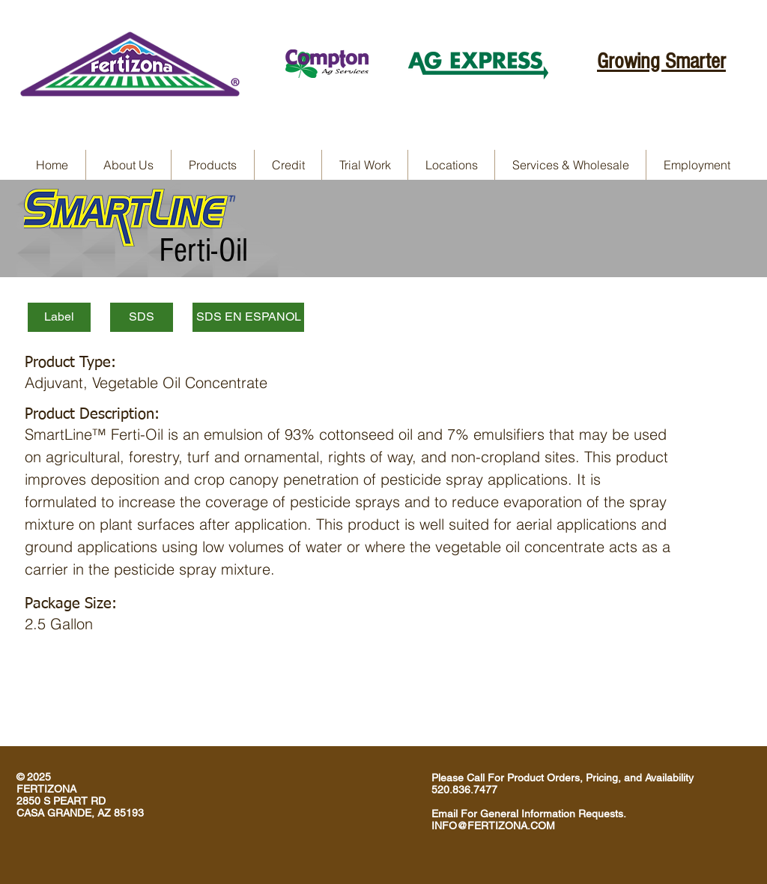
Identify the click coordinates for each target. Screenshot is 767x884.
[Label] (59, 317)
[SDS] (141, 317)
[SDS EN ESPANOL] (248, 317)
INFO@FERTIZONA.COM (493, 826)
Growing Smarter (661, 61)
